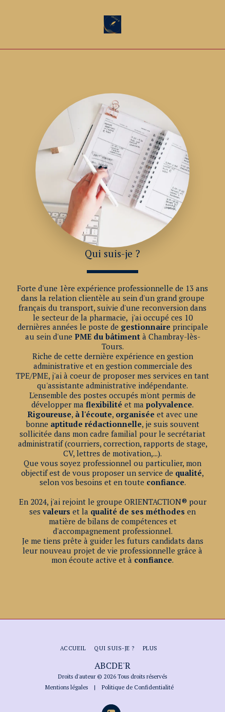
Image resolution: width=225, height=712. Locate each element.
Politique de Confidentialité (138, 687)
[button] (11, 23)
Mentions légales (66, 687)
